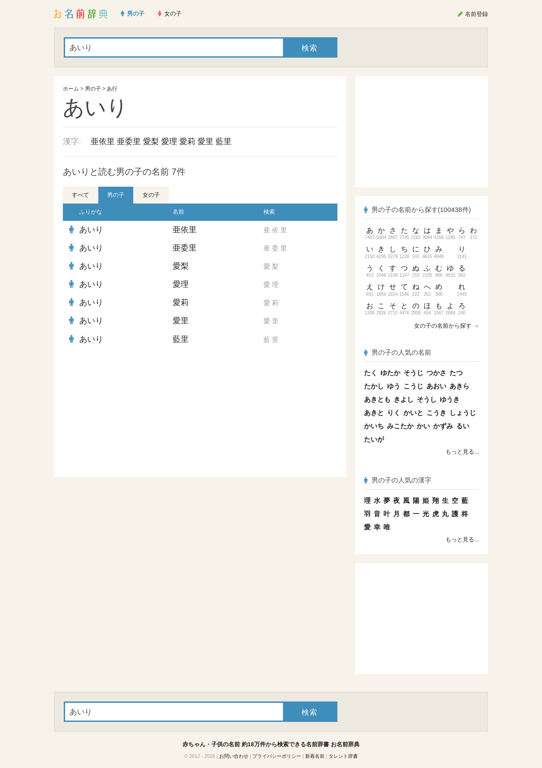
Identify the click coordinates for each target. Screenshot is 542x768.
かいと (413, 412)
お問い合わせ (233, 756)
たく (370, 372)
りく (393, 412)
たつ (456, 372)
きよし (404, 399)
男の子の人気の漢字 (397, 480)
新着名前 (315, 756)
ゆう (393, 386)
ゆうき (450, 399)
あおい (436, 386)
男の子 (93, 89)
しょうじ (462, 412)
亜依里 (103, 141)
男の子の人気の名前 (397, 352)
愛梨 (151, 141)
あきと (374, 412)
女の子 (151, 195)
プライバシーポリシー (276, 756)
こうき (436, 412)
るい (462, 426)
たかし (374, 386)
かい (423, 426)
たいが (374, 439)
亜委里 (129, 141)
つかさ (436, 372)
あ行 (112, 89)
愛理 (169, 141)
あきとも (377, 399)
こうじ (413, 386)
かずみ (443, 426)
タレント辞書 (343, 756)
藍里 (224, 141)
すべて (80, 195)
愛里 (205, 141)
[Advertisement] (129, 412)
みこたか (400, 426)
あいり (91, 229)
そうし (427, 399)
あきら (459, 386)
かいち (374, 426)
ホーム (71, 89)
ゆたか (390, 372)
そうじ (413, 372)
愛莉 (187, 141)
